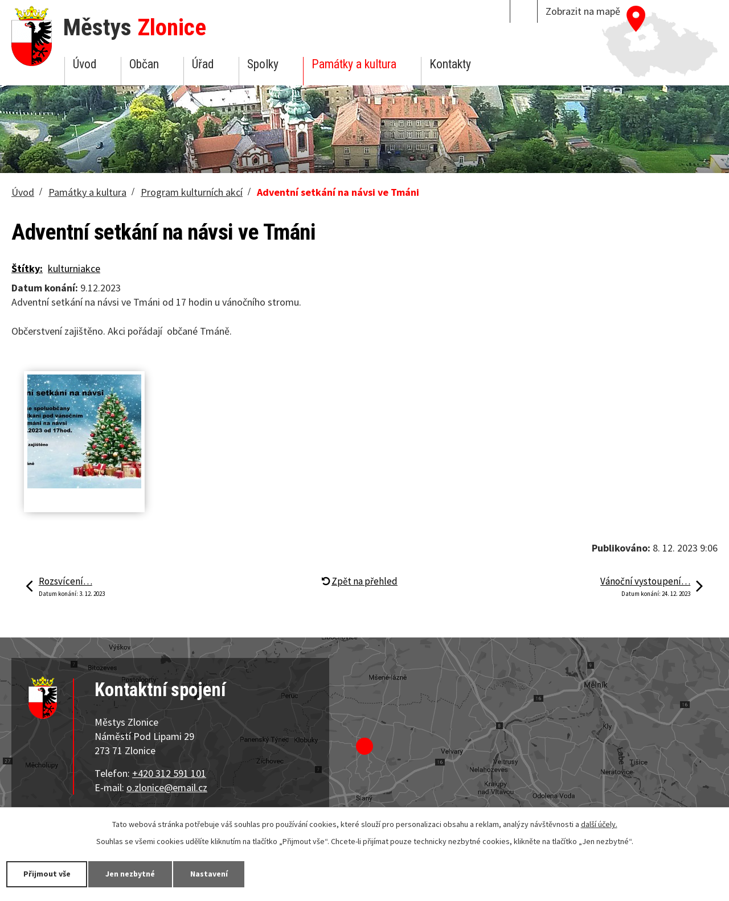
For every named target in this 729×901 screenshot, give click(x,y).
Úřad (203, 64)
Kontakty (450, 64)
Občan (144, 64)
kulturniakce (74, 268)
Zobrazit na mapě (583, 11)
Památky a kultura (354, 64)
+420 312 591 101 (169, 773)
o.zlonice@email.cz (166, 787)
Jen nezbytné (131, 874)
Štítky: (27, 268)
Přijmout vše (47, 874)
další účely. (599, 824)
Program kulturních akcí (192, 192)
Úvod (84, 64)
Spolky (263, 64)
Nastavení (210, 874)
